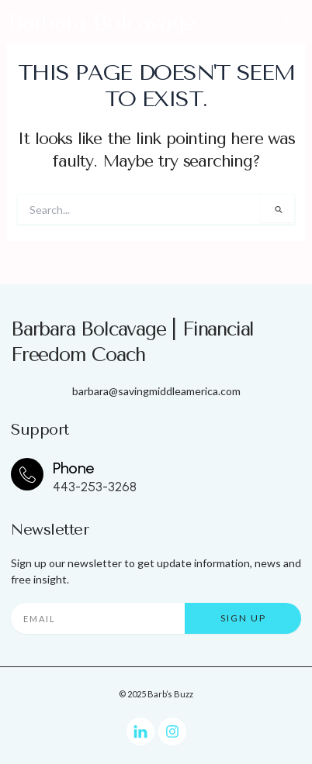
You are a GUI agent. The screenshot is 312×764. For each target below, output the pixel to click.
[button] (285, 22)
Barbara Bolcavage (102, 22)
